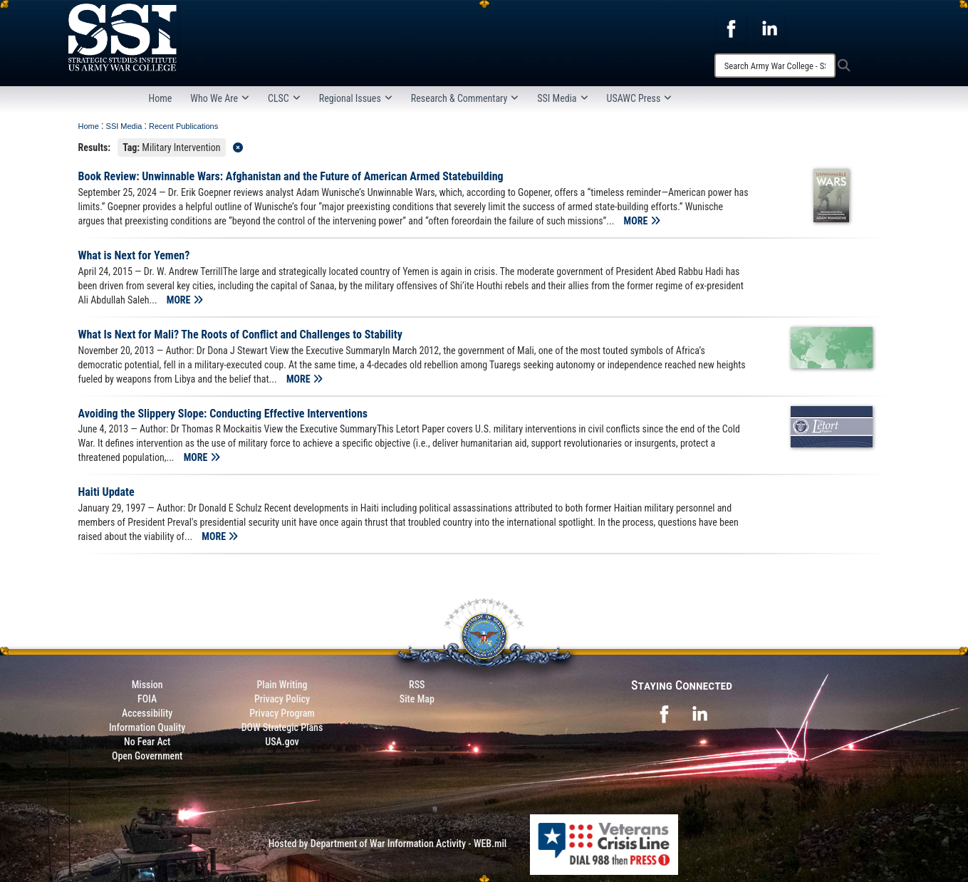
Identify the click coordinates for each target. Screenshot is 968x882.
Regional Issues (355, 98)
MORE (642, 221)
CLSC (284, 98)
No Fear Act (147, 741)
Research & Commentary (465, 98)
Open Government (147, 756)
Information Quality (147, 727)
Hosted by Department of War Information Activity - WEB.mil (388, 843)
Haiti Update (106, 492)
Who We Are (219, 98)
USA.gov (282, 741)
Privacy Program (282, 713)
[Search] (775, 65)
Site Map (417, 699)
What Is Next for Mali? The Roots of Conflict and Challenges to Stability (240, 334)
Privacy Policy (282, 699)
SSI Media (562, 98)
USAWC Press (639, 98)
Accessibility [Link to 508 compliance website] (147, 713)
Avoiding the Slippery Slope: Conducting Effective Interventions (223, 413)
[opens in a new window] (731, 27)
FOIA (147, 699)
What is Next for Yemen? (134, 255)
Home (160, 98)
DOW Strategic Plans (282, 727)
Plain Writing (281, 684)
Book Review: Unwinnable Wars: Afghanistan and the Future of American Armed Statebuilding (291, 176)
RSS (417, 684)
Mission (147, 684)
